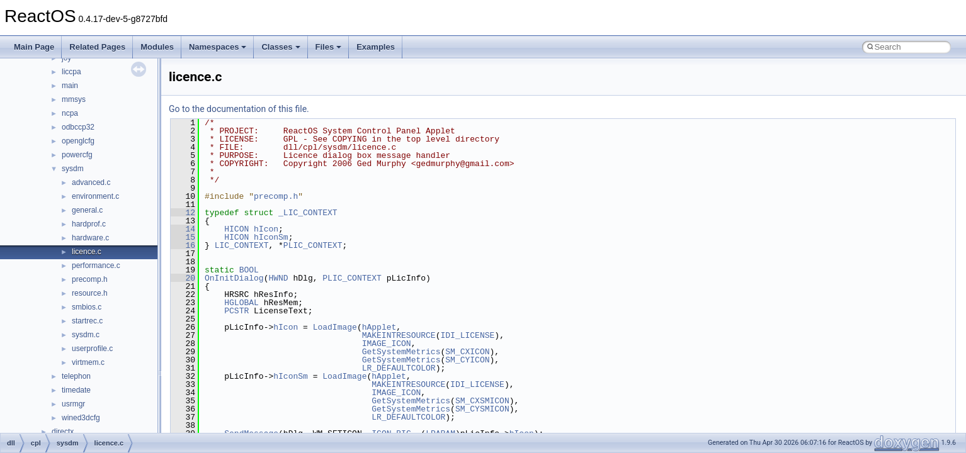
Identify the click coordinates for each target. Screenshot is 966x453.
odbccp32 (78, 127)
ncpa (70, 113)
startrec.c (87, 320)
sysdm (73, 168)
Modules (157, 47)
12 (183, 212)
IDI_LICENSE (467, 335)
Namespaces (218, 47)
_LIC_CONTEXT (308, 212)
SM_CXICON (467, 351)
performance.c (96, 265)
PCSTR (236, 310)
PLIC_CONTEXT (313, 245)
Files (328, 47)
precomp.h (90, 279)
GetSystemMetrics (401, 351)
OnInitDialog (234, 278)
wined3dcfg (81, 417)
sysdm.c (85, 334)
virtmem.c (88, 362)
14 (183, 229)
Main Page (34, 47)
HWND (278, 278)
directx (63, 431)
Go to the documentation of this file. (239, 109)
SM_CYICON (467, 360)
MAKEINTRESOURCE (399, 335)
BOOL (249, 270)
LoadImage (335, 327)
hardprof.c (89, 224)
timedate (76, 390)
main (70, 85)
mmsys (74, 99)
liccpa (71, 71)
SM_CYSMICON (482, 409)
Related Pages (97, 47)
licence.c (86, 251)
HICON (236, 229)
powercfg (77, 154)
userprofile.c (92, 348)
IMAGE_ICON (386, 343)
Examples (375, 47)
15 (183, 237)
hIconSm (271, 237)
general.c (87, 210)
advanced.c (91, 182)
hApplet (379, 327)
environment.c (95, 196)
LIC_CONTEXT (242, 245)
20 (183, 278)
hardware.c (90, 237)
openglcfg (78, 141)
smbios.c (86, 307)
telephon (76, 376)
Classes (280, 47)
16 (183, 245)
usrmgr (73, 404)
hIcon (266, 229)
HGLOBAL (241, 302)
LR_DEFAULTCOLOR (399, 368)
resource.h (90, 293)
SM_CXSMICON (482, 400)
